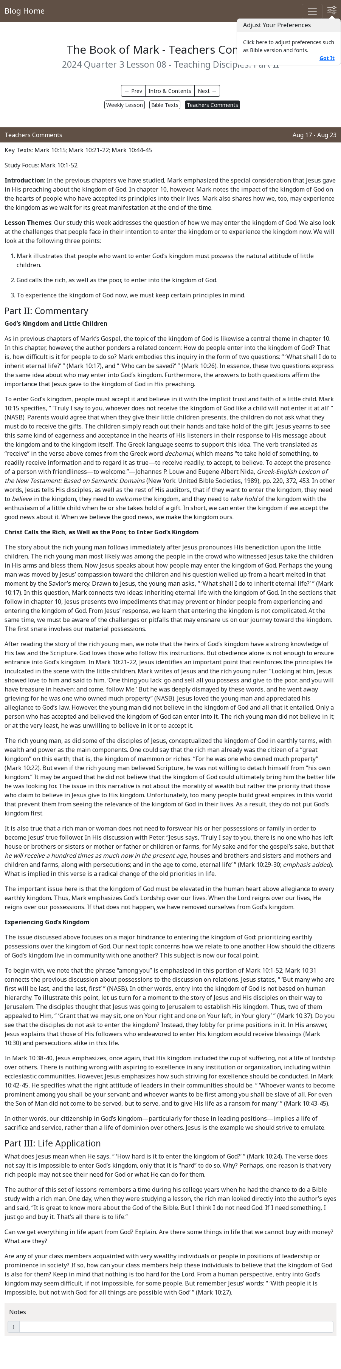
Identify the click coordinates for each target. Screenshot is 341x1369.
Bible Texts (164, 104)
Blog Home (25, 11)
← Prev (133, 90)
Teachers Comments (212, 104)
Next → (207, 90)
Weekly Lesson (124, 104)
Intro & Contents (170, 90)
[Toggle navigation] (312, 11)
